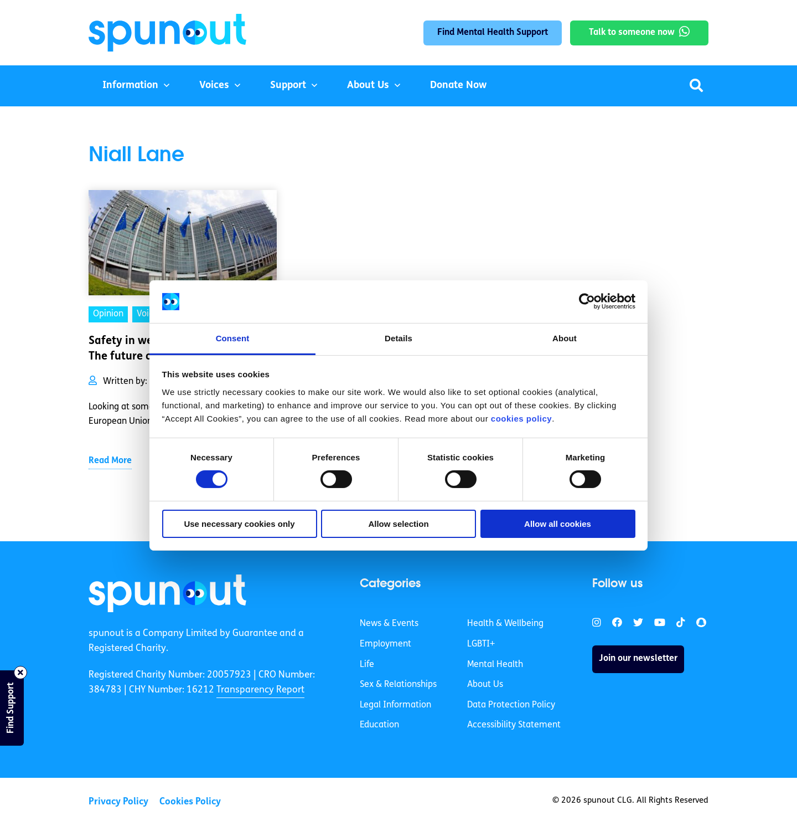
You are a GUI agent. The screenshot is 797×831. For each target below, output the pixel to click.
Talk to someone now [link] (632, 32)
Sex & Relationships (398, 684)
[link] (167, 593)
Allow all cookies (557, 524)
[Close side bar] (20, 672)
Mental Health (495, 664)
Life (367, 664)
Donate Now (458, 85)
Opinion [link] (108, 314)
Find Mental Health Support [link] (492, 32)
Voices (214, 85)
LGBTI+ (481, 644)
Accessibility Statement (514, 725)
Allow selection (398, 524)
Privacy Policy (118, 802)
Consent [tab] (233, 338)
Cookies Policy (190, 802)
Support (288, 85)
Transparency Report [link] (260, 690)
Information (130, 85)
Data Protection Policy (511, 705)
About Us (368, 85)
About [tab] (564, 338)
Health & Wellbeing (505, 623)
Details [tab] (398, 338)
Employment (385, 644)
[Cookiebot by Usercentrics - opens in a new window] (587, 301)
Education (379, 725)
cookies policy (521, 418)
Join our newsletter (638, 658)
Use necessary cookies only (239, 524)
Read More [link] (110, 460)
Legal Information (395, 705)
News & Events (389, 623)
